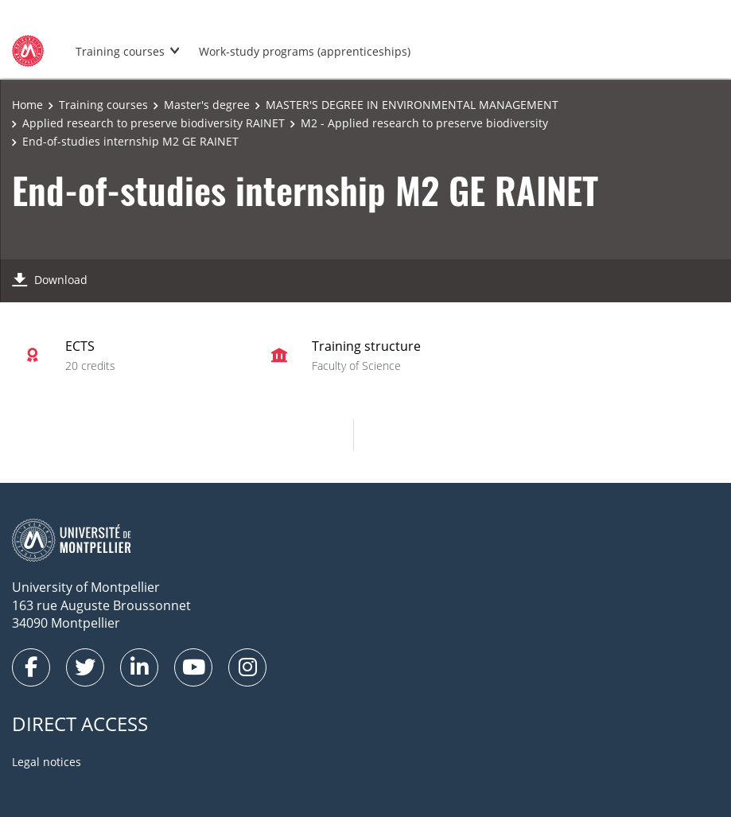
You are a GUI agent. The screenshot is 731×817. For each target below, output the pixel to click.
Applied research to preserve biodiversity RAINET (153, 122)
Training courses (120, 51)
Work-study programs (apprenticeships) (304, 51)
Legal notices (46, 761)
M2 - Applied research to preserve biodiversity (424, 122)
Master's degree (207, 104)
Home (27, 104)
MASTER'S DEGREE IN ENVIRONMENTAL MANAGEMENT (412, 104)
